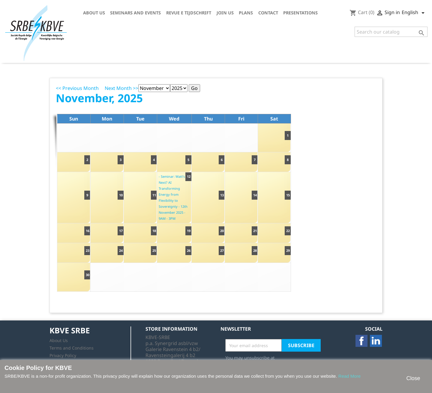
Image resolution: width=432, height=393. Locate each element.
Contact (268, 13)
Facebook (362, 341)
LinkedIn (376, 341)
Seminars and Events (135, 13)
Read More (349, 376)
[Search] (391, 32)
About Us (94, 13)
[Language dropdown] (414, 12)
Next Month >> (121, 88)
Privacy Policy (63, 355)
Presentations (300, 13)
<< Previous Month (77, 88)
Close (413, 378)
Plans (246, 13)
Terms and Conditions (72, 348)
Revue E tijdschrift (188, 13)
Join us (225, 13)
